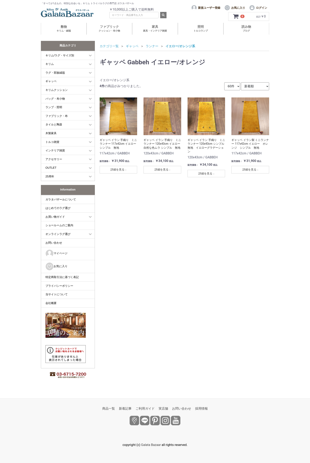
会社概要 (51, 303)
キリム (49, 63)
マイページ (56, 253)
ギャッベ (51, 81)
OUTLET (50, 167)
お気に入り (56, 266)
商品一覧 (108, 408)
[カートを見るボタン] (239, 16)
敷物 (64, 28)
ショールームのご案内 (59, 225)
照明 (201, 28)
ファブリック (109, 28)
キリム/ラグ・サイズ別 (59, 55)
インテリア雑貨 (55, 150)
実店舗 (163, 408)
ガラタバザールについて (60, 199)
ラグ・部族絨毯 (55, 72)
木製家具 (51, 133)
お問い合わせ (53, 242)
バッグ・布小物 (55, 98)
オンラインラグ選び (57, 234)
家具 (155, 28)
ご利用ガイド (145, 408)
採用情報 (201, 408)
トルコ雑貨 (52, 141)
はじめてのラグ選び (57, 208)
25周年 (49, 176)
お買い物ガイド (55, 216)
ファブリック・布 (56, 115)
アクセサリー (53, 159)
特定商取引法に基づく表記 (62, 277)
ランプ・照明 (53, 107)
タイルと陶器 (53, 124)
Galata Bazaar (151, 445)
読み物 (246, 28)
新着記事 (125, 408)
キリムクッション (56, 89)
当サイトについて (56, 294)
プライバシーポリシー (59, 285)
